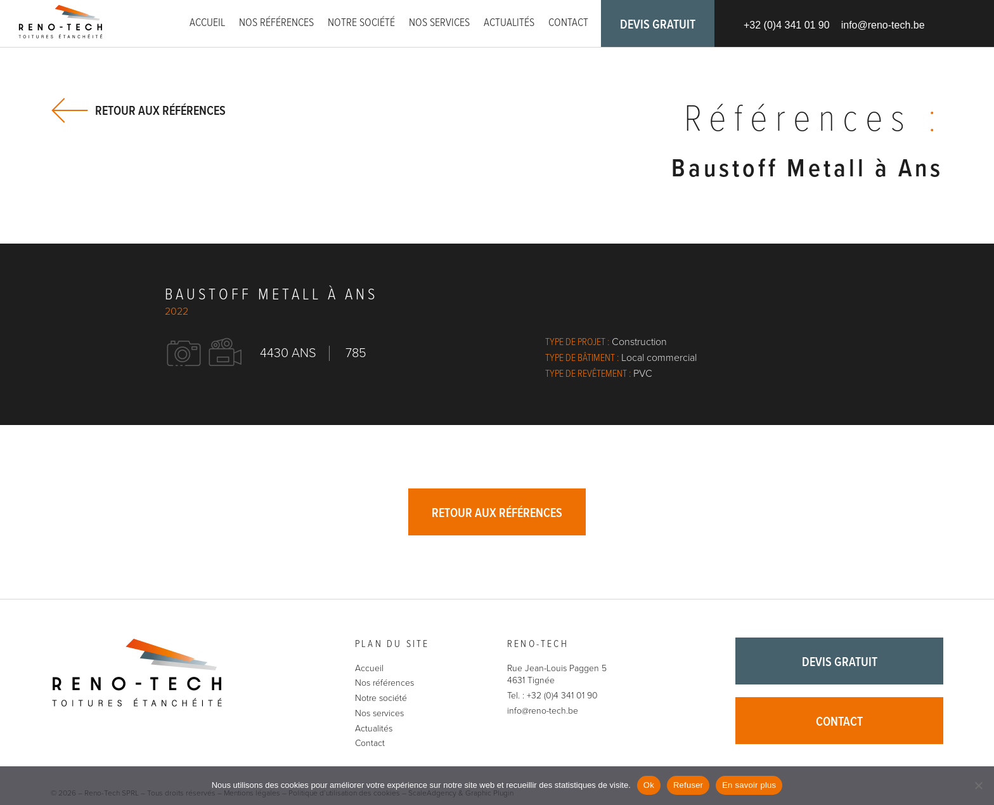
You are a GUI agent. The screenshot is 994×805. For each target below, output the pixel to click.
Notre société (361, 23)
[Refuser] (978, 785)
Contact (568, 23)
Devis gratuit (657, 25)
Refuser (688, 785)
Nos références (276, 23)
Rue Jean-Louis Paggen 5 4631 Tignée (557, 674)
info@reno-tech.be (883, 25)
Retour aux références (160, 110)
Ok (648, 785)
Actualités (509, 23)
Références (813, 120)
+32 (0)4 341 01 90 (787, 25)
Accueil (207, 23)
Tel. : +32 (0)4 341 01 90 (552, 695)
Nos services (439, 23)
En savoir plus (749, 785)
